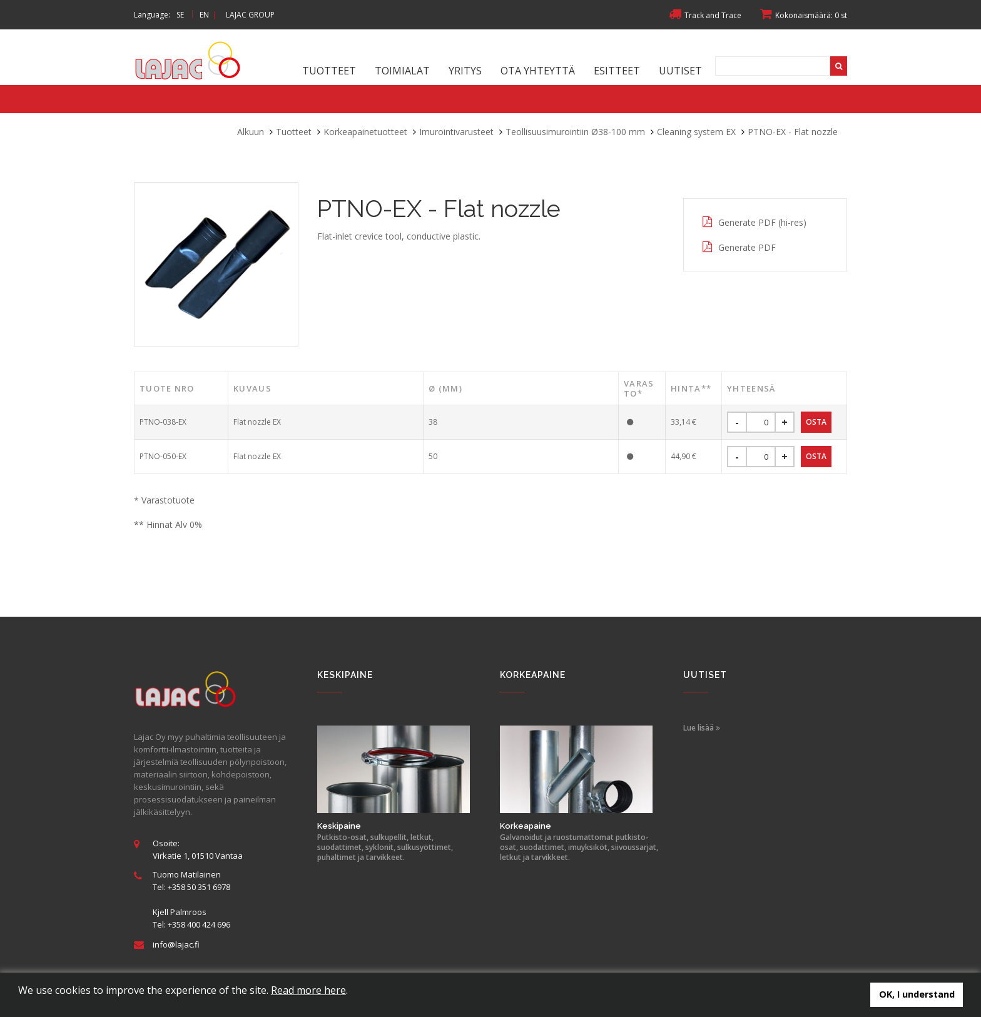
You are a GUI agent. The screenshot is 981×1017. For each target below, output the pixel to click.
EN (204, 14)
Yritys (465, 71)
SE (180, 14)
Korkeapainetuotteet (365, 132)
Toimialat (402, 71)
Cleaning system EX (696, 132)
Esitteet (617, 71)
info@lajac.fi (176, 944)
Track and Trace (705, 15)
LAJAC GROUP (250, 14)
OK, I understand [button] (917, 994)
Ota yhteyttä (538, 71)
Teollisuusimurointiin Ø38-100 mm (575, 132)
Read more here (308, 990)
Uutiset (680, 71)
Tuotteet (329, 71)
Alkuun (250, 132)
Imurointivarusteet (456, 132)
